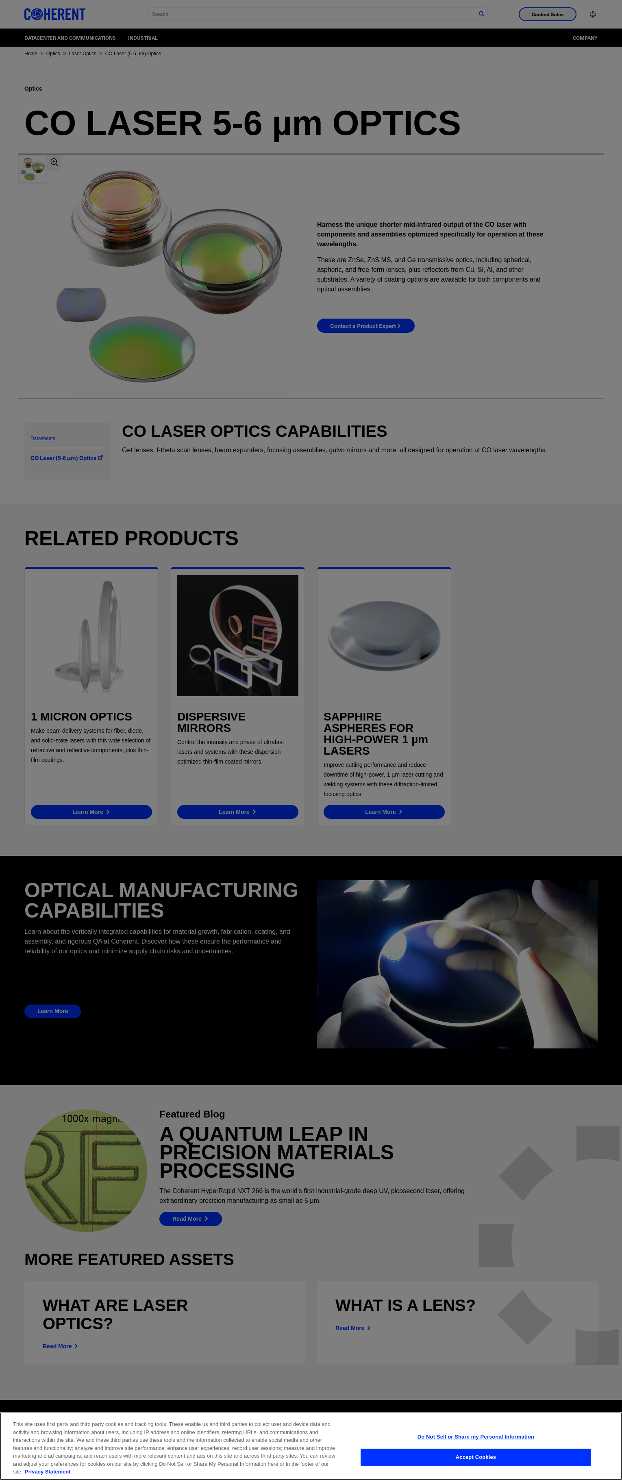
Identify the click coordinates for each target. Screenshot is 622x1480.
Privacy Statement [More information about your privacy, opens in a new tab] (48, 1475)
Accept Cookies (476, 1460)
